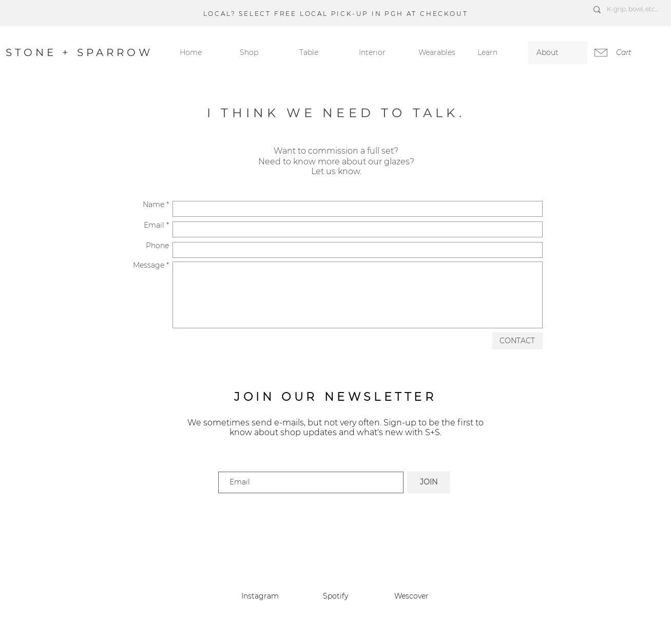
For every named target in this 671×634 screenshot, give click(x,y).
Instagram (260, 596)
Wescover (411, 596)
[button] (498, 52)
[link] (629, 52)
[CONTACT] (517, 340)
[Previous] (56, 13)
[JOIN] (428, 482)
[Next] (615, 13)
